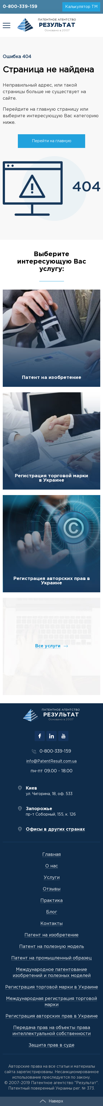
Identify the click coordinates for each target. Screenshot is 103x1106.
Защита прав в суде (51, 1045)
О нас (51, 866)
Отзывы (51, 889)
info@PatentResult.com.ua (51, 761)
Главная (51, 855)
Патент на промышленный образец (51, 958)
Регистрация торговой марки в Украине (51, 478)
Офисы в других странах (55, 829)
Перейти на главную (51, 141)
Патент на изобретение (51, 378)
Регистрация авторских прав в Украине (51, 581)
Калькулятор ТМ (81, 6)
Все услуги (47, 646)
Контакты (51, 924)
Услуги (52, 878)
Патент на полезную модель (51, 947)
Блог (51, 912)
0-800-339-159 (20, 7)
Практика (51, 901)
